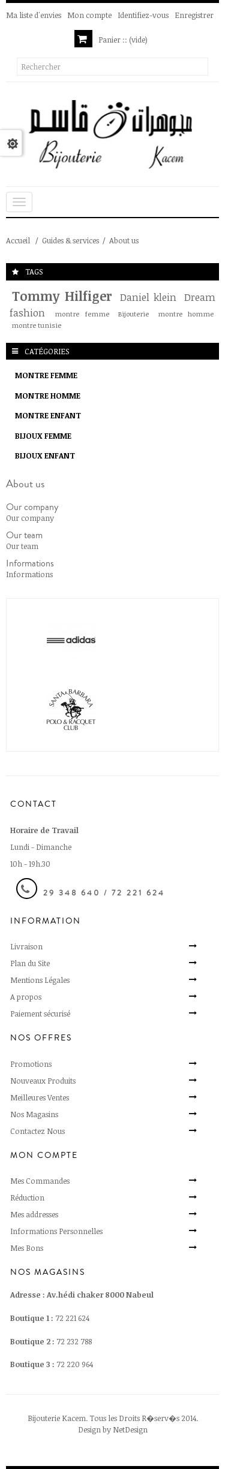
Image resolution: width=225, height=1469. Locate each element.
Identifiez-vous (143, 15)
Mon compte (89, 15)
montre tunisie (36, 325)
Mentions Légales (40, 980)
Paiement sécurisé (40, 1013)
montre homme (186, 313)
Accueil (18, 240)
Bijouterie (133, 313)
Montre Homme (47, 395)
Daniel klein (148, 297)
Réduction (27, 1197)
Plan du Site (30, 963)
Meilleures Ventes (39, 1097)
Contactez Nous (37, 1131)
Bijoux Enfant (45, 455)
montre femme (82, 313)
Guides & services (70, 240)
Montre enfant (48, 415)
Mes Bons (26, 1247)
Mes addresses (34, 1214)
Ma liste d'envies (33, 15)
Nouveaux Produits (43, 1080)
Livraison (26, 946)
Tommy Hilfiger (62, 295)
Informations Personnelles (56, 1231)
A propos (25, 996)
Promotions (31, 1063)
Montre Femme (46, 375)
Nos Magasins (34, 1114)
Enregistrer (194, 15)
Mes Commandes (40, 1180)
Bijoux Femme (43, 435)
